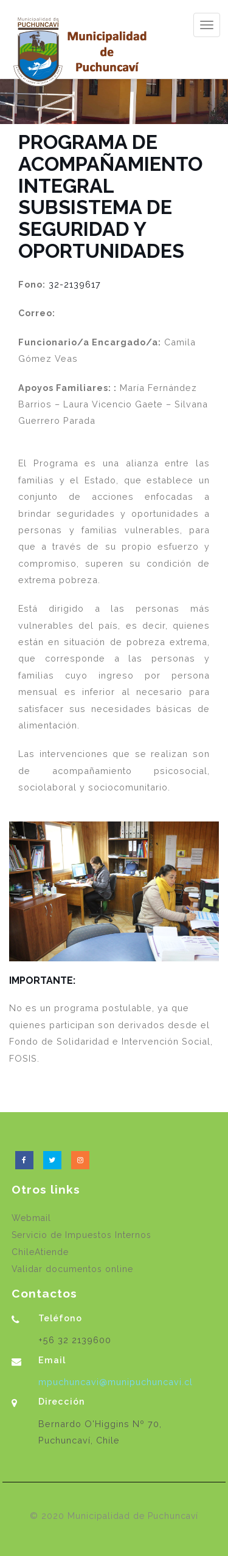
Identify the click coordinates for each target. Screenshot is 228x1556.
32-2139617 (75, 284)
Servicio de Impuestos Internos (81, 1235)
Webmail (31, 1218)
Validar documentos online (72, 1269)
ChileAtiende (40, 1252)
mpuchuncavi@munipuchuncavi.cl (115, 1382)
